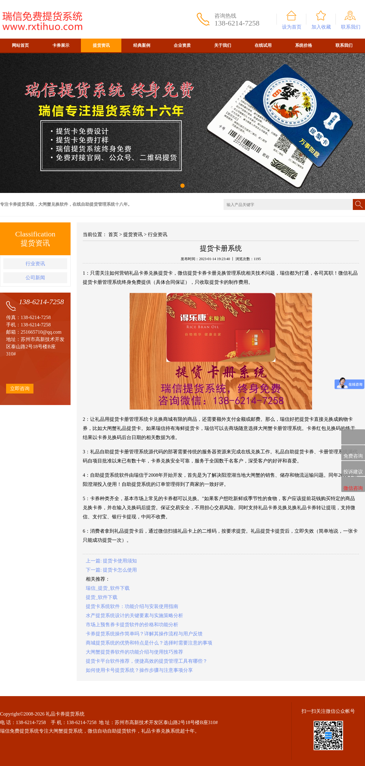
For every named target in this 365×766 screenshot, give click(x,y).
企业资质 (182, 45)
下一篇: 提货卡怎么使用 (111, 569)
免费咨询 (353, 453)
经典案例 (141, 45)
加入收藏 (321, 26)
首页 (113, 234)
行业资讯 (35, 263)
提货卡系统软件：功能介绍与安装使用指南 (132, 606)
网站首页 (20, 45)
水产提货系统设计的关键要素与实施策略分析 (134, 615)
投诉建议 (353, 468)
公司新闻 (35, 277)
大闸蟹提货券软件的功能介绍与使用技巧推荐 (134, 651)
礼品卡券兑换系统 (160, 730)
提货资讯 (101, 45)
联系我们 (350, 26)
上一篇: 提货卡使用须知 (111, 560)
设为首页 (291, 26)
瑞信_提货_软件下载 (108, 588)
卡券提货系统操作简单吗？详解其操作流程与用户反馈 (144, 633)
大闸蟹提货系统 (66, 730)
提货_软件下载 (101, 597)
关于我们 (222, 45)
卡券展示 (60, 45)
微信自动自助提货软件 (112, 730)
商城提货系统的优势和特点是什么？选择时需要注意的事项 (149, 642)
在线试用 (263, 45)
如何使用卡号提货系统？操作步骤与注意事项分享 (139, 670)
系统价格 (303, 45)
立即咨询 (20, 388)
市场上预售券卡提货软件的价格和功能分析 (132, 624)
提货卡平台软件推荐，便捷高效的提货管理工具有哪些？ (146, 661)
